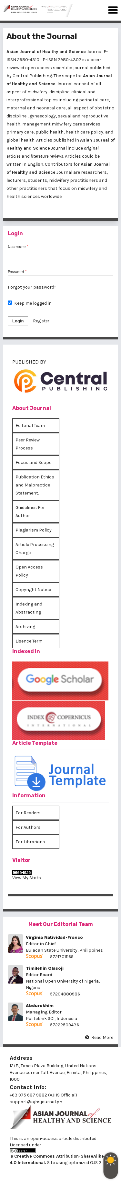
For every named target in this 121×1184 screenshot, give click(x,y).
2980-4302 (69, 59)
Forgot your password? (32, 287)
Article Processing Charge (34, 548)
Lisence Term (29, 641)
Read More (102, 1037)
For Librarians (30, 842)
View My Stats (26, 878)
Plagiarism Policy (33, 530)
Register (41, 321)
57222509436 (64, 1025)
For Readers (28, 813)
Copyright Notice (33, 589)
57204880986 (65, 994)
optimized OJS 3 (84, 1162)
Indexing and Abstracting (28, 608)
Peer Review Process (27, 444)
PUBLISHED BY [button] (29, 362)
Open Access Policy (29, 571)
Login (18, 321)
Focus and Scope (33, 462)
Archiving (25, 626)
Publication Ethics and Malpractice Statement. (34, 485)
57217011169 (62, 956)
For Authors (28, 827)
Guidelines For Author (30, 511)
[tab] (60, 382)
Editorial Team (30, 425)
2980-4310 (28, 59)
